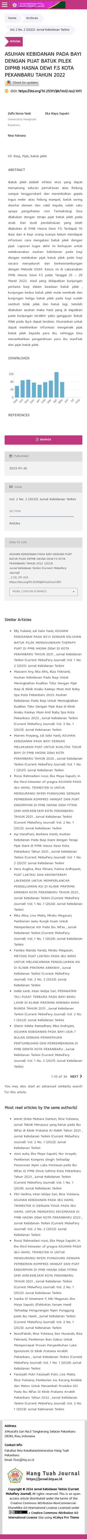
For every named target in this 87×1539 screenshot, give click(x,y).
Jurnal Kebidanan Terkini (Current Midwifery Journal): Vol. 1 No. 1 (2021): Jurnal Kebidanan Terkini (48, 765)
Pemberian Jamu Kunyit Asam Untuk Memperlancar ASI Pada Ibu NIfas (41, 924)
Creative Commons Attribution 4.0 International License (43, 1515)
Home (12, 18)
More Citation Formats (30, 591)
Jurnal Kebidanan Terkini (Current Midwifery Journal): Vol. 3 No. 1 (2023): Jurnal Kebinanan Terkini (46, 724)
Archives (32, 18)
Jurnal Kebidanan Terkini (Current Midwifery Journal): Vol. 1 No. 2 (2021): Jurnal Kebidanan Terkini (48, 660)
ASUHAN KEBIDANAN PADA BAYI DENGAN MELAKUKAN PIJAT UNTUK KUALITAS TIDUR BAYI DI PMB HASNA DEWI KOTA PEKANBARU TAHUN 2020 (47, 747)
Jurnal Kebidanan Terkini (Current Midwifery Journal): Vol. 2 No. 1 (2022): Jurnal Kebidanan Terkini (44, 823)
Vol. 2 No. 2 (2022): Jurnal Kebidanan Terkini (39, 30)
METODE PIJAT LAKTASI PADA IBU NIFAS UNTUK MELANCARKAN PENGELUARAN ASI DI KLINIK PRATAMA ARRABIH (47, 962)
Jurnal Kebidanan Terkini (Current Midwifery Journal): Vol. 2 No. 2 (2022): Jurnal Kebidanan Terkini (42, 977)
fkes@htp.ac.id (23, 1460)
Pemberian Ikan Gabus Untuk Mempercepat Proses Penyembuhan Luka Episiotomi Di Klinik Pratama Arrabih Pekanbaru (45, 1348)
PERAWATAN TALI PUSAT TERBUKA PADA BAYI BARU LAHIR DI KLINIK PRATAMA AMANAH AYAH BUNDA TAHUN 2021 (46, 1000)
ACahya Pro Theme (65, 1518)
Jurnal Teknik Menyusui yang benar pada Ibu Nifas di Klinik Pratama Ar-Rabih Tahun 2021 (48, 1128)
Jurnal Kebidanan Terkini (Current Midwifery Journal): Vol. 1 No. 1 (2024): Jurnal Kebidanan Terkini (48, 904)
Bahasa (45, 440)
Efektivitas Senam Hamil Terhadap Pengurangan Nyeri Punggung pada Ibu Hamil (44, 1311)
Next (74, 1077)
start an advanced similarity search (55, 1087)
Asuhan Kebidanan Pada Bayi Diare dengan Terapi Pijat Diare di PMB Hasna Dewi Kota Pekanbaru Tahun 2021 (46, 843)
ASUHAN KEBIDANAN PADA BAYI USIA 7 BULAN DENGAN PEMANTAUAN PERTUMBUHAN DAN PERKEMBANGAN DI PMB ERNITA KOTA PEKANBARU (46, 1040)
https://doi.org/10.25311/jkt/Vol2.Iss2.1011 (50, 91)
